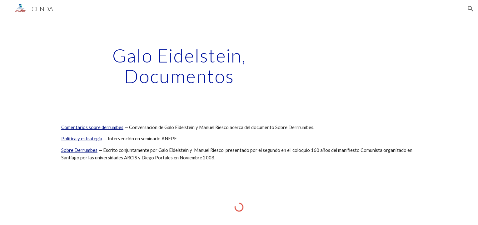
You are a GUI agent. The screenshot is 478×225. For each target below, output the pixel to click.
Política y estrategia (81, 138)
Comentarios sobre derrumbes (92, 127)
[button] (470, 8)
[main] (179, 65)
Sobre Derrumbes (79, 150)
